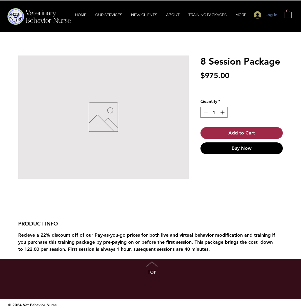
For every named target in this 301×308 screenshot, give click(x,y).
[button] (288, 13)
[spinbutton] (214, 112)
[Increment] (223, 112)
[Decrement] (205, 112)
